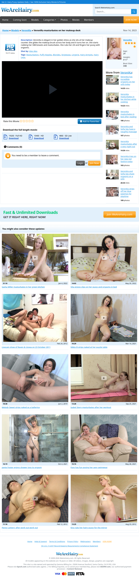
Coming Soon (20, 19)
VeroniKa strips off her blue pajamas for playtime (127, 193)
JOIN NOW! (131, 19)
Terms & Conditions (57, 541)
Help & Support (40, 541)
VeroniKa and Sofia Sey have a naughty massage (129, 129)
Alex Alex (33, 51)
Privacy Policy (72, 541)
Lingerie (75, 54)
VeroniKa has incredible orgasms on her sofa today (128, 81)
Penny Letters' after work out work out (20, 527)
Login (80, 163)
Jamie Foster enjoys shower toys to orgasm (22, 467)
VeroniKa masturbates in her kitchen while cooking (128, 98)
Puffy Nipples (46, 54)
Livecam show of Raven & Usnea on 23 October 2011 (26, 347)
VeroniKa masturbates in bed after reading (129, 114)
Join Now (94, 163)
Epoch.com (21, 567)
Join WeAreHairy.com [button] (119, 214)
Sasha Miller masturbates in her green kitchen (23, 287)
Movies (76, 19)
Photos (64, 19)
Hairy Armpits (86, 54)
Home (5, 19)
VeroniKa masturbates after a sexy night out (129, 144)
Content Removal (74, 569)
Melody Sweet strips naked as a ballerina (21, 407)
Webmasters (85, 541)
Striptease (66, 54)
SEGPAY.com (105, 567)
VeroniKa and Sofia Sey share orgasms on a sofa (127, 175)
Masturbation (32, 54)
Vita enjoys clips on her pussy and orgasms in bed (94, 287)
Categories (48, 19)
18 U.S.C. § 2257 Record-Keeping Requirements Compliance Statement (69, 546)
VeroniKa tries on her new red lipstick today (128, 159)
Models (35, 19)
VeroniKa (26, 30)
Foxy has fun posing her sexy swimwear (89, 467)
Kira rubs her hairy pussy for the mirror (89, 527)
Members (89, 19)
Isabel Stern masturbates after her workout (91, 407)
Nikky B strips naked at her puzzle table (89, 347)
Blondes (56, 54)
